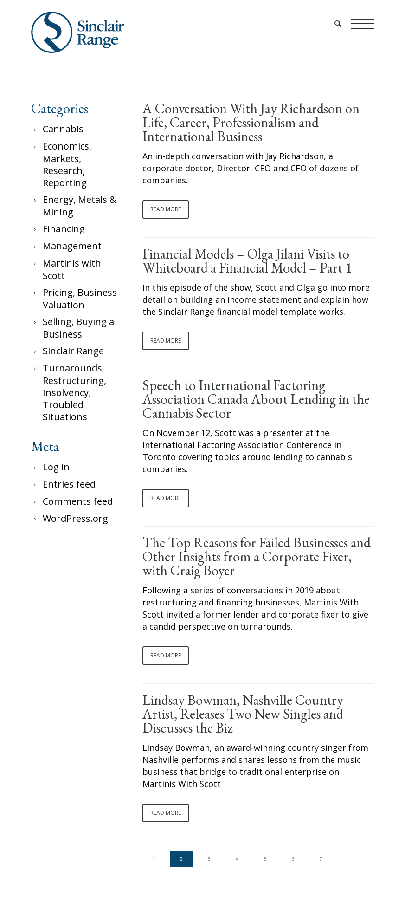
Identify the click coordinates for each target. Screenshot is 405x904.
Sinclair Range (73, 351)
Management (72, 246)
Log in (56, 467)
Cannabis (63, 129)
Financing (64, 228)
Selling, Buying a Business (78, 327)
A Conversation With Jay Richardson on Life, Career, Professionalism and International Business (251, 122)
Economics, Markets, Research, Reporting (67, 164)
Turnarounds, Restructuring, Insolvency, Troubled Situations (74, 392)
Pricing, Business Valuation (80, 298)
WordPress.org (75, 518)
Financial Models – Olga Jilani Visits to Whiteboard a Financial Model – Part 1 (247, 261)
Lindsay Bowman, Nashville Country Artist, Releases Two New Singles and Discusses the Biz (242, 714)
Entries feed (69, 484)
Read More (165, 209)
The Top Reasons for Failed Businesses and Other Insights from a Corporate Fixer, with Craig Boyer (256, 557)
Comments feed (78, 501)
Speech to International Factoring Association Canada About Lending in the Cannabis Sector (256, 399)
